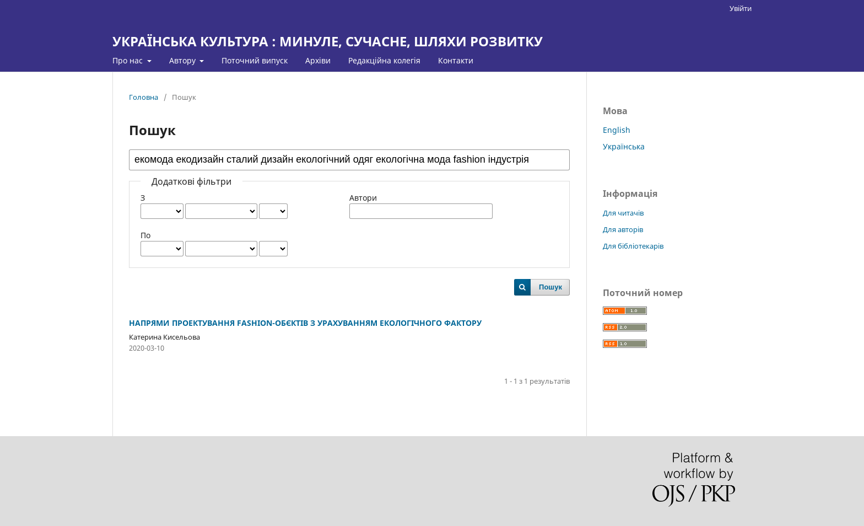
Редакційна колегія (384, 60)
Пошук (550, 287)
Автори (363, 197)
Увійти (741, 8)
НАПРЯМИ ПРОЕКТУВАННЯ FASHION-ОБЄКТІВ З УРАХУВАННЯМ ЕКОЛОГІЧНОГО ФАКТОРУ (305, 323)
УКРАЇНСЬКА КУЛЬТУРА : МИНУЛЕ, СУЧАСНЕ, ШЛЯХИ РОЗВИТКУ (327, 41)
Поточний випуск (255, 60)
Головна (143, 97)
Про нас (128, 60)
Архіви (318, 60)
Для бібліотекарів (633, 246)
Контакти (455, 60)
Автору (183, 60)
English (616, 130)
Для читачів (623, 213)
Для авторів (623, 229)
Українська (624, 146)
